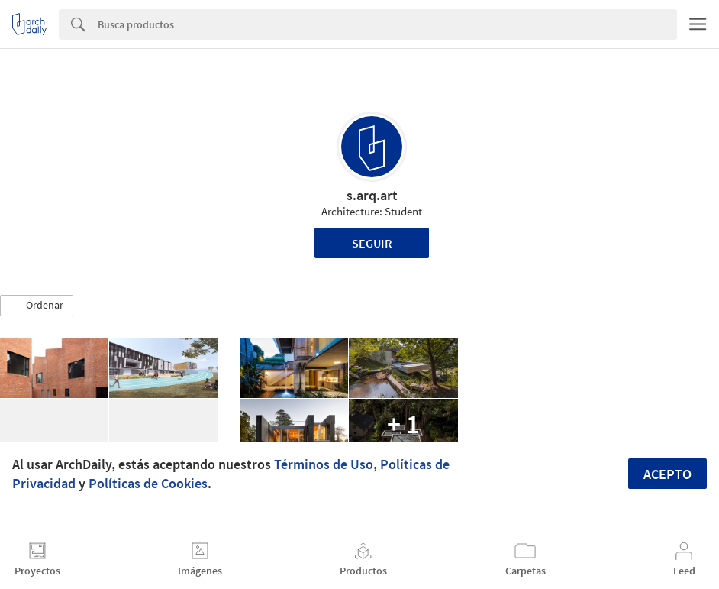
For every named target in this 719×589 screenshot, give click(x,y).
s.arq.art (372, 195)
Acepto (667, 474)
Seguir (372, 243)
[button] (36, 305)
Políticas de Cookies (148, 483)
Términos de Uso (323, 464)
